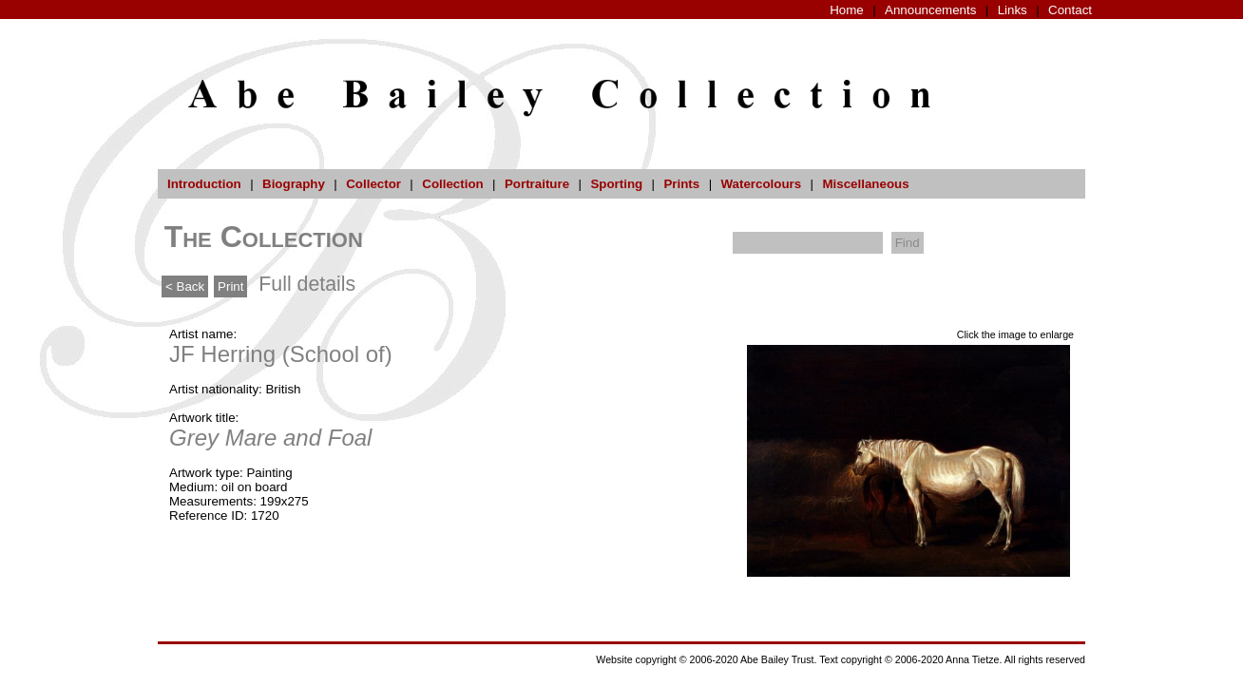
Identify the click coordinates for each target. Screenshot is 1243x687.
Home (847, 10)
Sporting (616, 184)
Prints (681, 184)
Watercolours (761, 184)
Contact (1070, 10)
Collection (452, 184)
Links (1012, 10)
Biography (293, 184)
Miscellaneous (865, 184)
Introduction (204, 184)
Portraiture (537, 184)
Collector (373, 184)
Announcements (930, 10)
